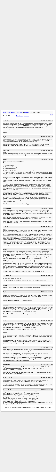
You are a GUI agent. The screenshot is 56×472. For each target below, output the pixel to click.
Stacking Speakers (22, 116)
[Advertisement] (27, 21)
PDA (51, 114)
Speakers (26, 112)
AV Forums (20, 112)
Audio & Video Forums (9, 112)
